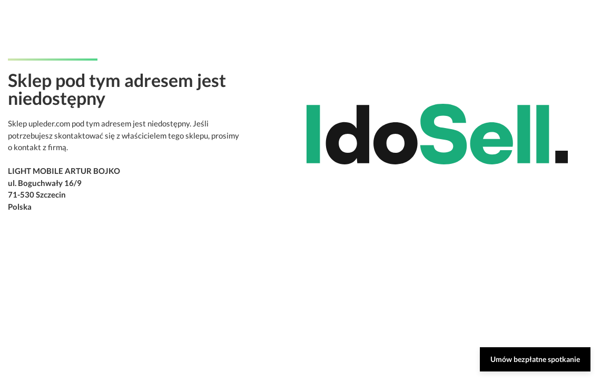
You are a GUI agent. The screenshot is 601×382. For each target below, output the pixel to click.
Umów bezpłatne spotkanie (535, 359)
